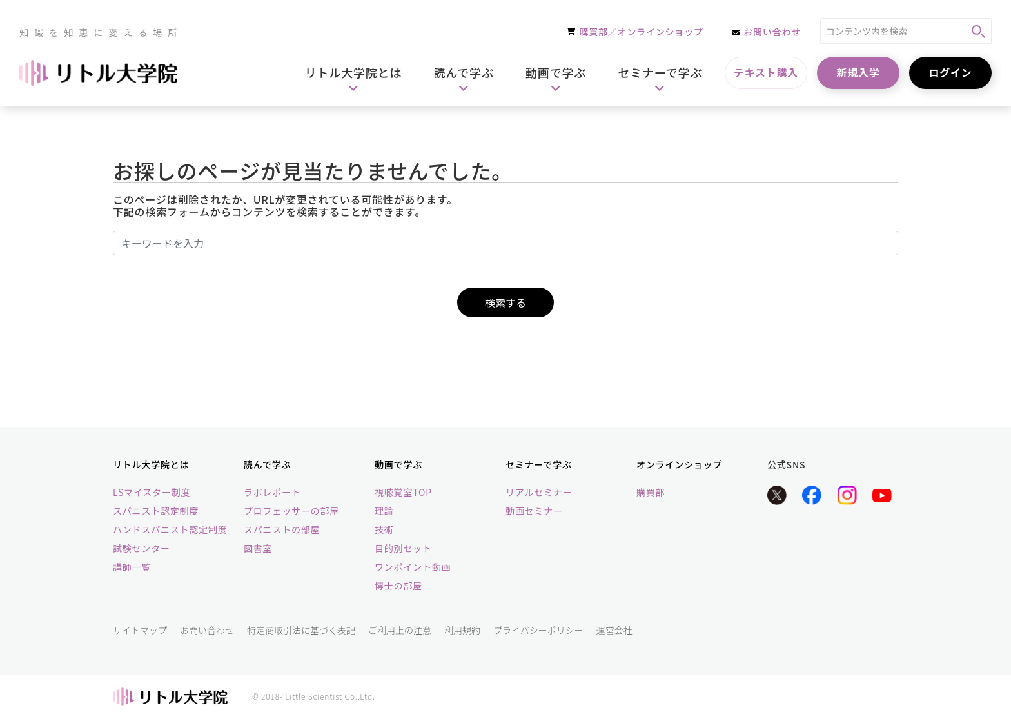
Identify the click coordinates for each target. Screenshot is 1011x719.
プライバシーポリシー (538, 630)
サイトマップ (140, 630)
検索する (505, 302)
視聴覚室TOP (403, 492)
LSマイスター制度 (151, 492)
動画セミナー (534, 510)
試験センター (141, 548)
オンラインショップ (679, 464)
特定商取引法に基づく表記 (301, 630)
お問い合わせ (207, 630)
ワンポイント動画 (413, 566)
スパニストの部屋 (282, 529)
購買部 (650, 492)
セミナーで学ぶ (538, 464)
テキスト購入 (766, 72)
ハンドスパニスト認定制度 (170, 529)
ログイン (950, 72)
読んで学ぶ (267, 464)
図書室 (258, 548)
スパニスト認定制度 (156, 510)
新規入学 (857, 72)
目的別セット (403, 548)
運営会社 (614, 630)
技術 (384, 529)
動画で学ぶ (398, 464)
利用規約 (462, 630)
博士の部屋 (398, 585)
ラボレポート (272, 492)
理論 (384, 510)
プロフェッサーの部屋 (291, 510)
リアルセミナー (538, 492)
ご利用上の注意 (399, 630)
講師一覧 (132, 566)
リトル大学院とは (151, 464)
